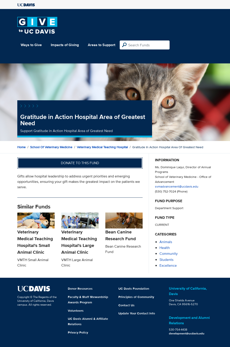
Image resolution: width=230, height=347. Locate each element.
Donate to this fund (80, 163)
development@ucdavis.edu (186, 333)
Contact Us (126, 305)
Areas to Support (101, 44)
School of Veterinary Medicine (51, 147)
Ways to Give (31, 44)
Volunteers (76, 310)
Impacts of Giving (65, 44)
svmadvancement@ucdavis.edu (176, 186)
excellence (168, 265)
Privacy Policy (78, 332)
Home (21, 147)
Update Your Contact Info (136, 313)
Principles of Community (136, 297)
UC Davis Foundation (133, 288)
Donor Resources (80, 288)
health (164, 247)
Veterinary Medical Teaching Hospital (102, 147)
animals (165, 241)
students (166, 259)
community (168, 253)
